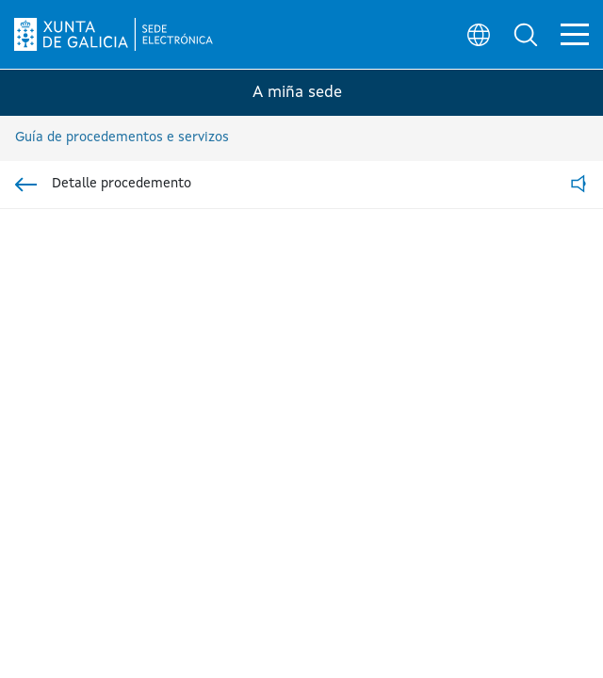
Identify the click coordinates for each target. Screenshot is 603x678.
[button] (524, 34)
